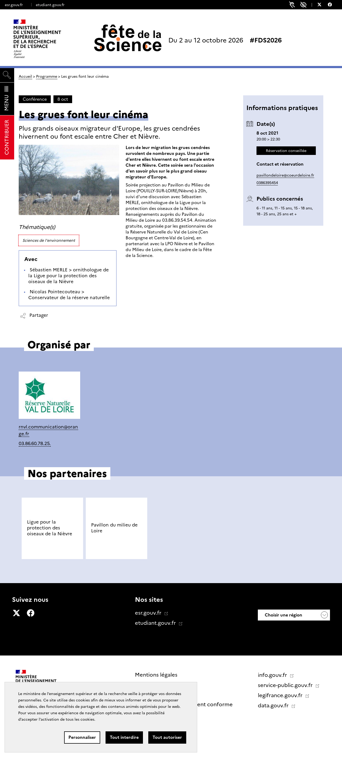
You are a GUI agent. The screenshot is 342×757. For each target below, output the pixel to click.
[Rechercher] (7, 75)
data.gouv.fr (274, 705)
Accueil (25, 76)
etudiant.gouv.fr (50, 5)
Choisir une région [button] (283, 615)
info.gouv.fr (273, 675)
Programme (46, 76)
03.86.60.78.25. (35, 443)
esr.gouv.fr (14, 5)
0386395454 (267, 182)
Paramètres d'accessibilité (303, 4)
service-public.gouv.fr (286, 685)
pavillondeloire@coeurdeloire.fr (285, 175)
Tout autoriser (167, 737)
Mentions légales (156, 675)
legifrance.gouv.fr (281, 695)
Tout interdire (124, 737)
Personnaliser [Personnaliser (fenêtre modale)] (82, 737)
